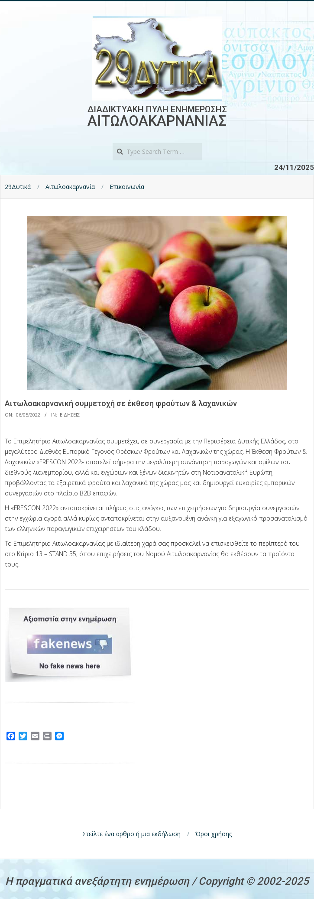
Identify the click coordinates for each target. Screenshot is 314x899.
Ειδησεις (70, 414)
